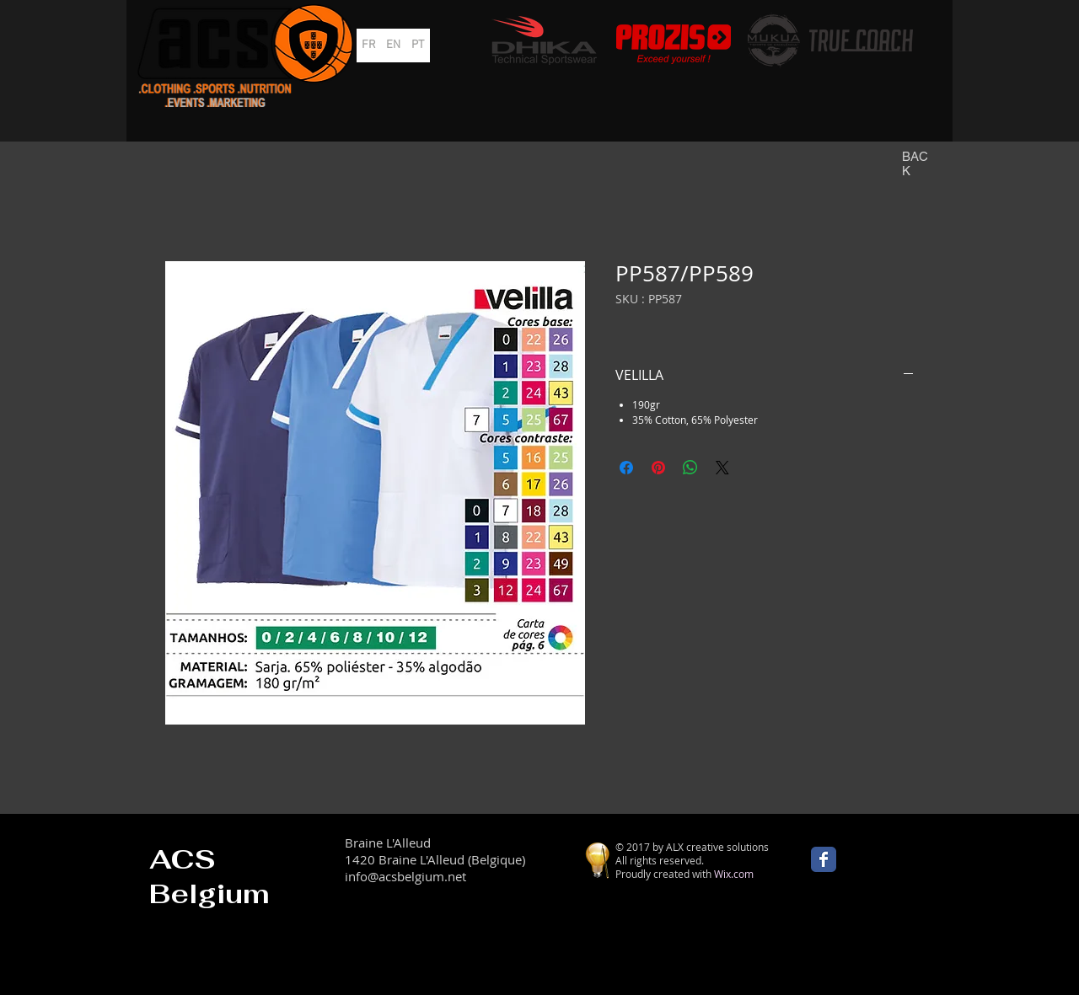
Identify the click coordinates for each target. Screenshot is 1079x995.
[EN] (393, 45)
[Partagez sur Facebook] (626, 467)
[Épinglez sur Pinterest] (658, 467)
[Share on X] (722, 467)
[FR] (369, 45)
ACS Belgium (209, 876)
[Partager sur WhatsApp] (690, 467)
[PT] (417, 45)
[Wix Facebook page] (823, 859)
